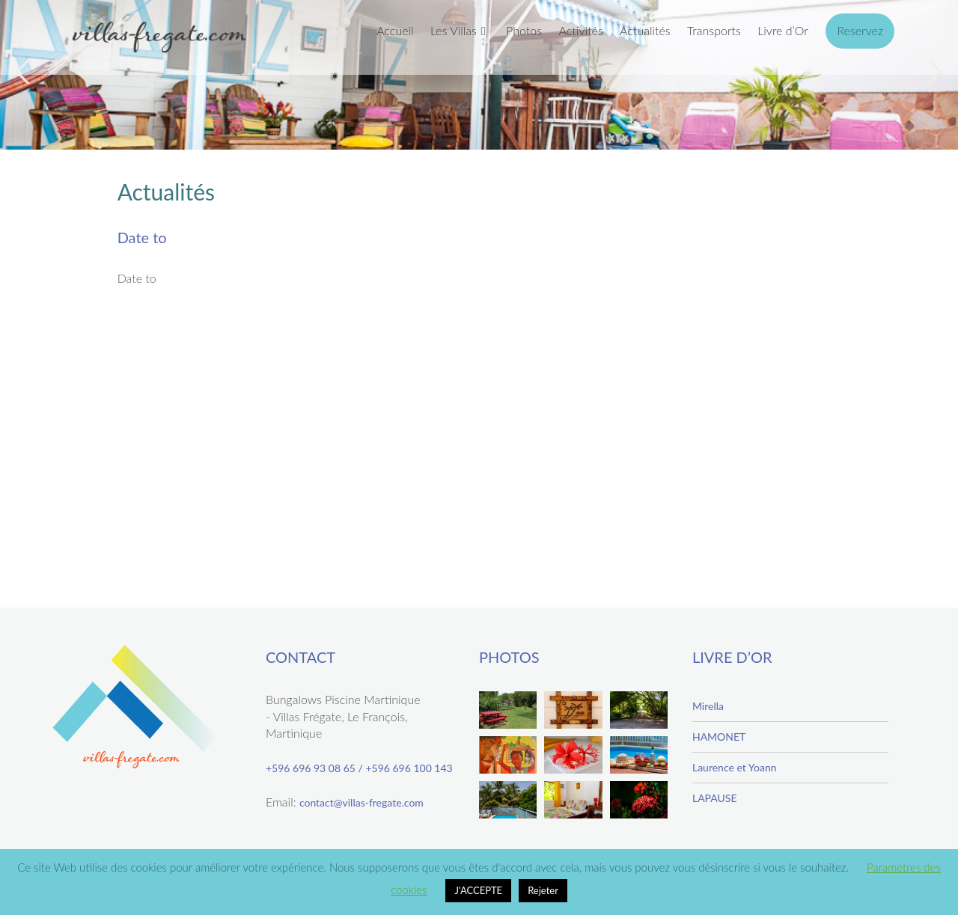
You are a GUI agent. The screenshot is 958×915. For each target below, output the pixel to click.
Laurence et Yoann (734, 767)
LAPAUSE (714, 798)
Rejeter (543, 890)
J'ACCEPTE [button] (478, 890)
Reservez (860, 30)
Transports (714, 30)
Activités (580, 30)
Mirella (708, 706)
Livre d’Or (782, 30)
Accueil (394, 30)
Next (932, 72)
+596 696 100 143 (408, 768)
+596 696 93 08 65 (311, 768)
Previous (25, 72)
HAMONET (718, 736)
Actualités (645, 30)
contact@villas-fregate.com (361, 802)
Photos (524, 30)
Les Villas (453, 30)
